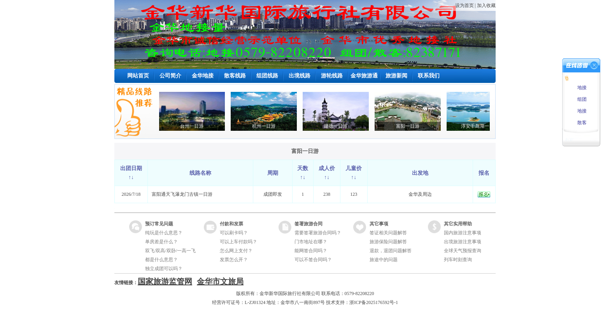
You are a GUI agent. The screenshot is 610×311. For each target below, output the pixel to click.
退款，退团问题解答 (391, 250)
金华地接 (203, 76)
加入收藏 (486, 5)
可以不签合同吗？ (313, 259)
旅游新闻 (396, 76)
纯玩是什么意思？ (163, 232)
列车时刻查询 (458, 259)
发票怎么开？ (234, 259)
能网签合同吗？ (310, 250)
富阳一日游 (410, 126)
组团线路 (267, 76)
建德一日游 (339, 126)
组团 (581, 99)
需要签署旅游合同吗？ (317, 232)
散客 (581, 122)
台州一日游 (195, 126)
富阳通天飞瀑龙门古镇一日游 (182, 194)
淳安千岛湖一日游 (482, 126)
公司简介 (170, 76)
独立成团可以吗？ (163, 268)
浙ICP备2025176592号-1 (373, 302)
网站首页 (138, 76)
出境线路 (299, 76)
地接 (581, 87)
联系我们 (429, 76)
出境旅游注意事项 (462, 241)
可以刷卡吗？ (234, 232)
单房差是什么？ (161, 241)
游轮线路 (332, 76)
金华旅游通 (364, 76)
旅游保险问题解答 (388, 241)
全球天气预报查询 (462, 250)
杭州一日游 (267, 126)
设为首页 (464, 5)
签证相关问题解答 (388, 232)
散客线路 (235, 76)
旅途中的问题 (384, 259)
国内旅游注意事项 (462, 232)
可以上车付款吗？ (238, 241)
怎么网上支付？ (236, 250)
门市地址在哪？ (310, 241)
